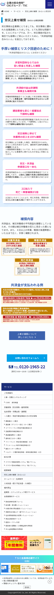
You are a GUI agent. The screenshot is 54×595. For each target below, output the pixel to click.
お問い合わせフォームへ (27, 357)
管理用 (27, 587)
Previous (3, 568)
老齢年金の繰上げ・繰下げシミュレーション (21, 512)
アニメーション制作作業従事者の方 (18, 445)
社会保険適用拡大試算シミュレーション (20, 515)
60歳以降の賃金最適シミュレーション (19, 508)
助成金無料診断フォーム (14, 501)
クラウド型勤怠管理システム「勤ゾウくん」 (21, 462)
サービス (17, 11)
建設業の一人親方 (12, 421)
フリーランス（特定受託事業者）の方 (19, 442)
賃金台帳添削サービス (13, 519)
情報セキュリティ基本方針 (14, 583)
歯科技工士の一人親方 (13, 438)
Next (51, 568)
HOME (5, 11)
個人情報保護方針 (10, 580)
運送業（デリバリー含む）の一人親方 (19, 424)
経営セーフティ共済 (12, 522)
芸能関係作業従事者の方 (14, 431)
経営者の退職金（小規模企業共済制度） (20, 525)
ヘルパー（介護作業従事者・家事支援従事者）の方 (23, 452)
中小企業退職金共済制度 (14, 529)
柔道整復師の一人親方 (13, 435)
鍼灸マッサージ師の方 (13, 448)
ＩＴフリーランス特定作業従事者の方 (19, 428)
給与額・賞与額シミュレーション (17, 505)
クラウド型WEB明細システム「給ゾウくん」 (21, 465)
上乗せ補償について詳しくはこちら (27, 335)
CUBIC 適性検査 (12, 402)
